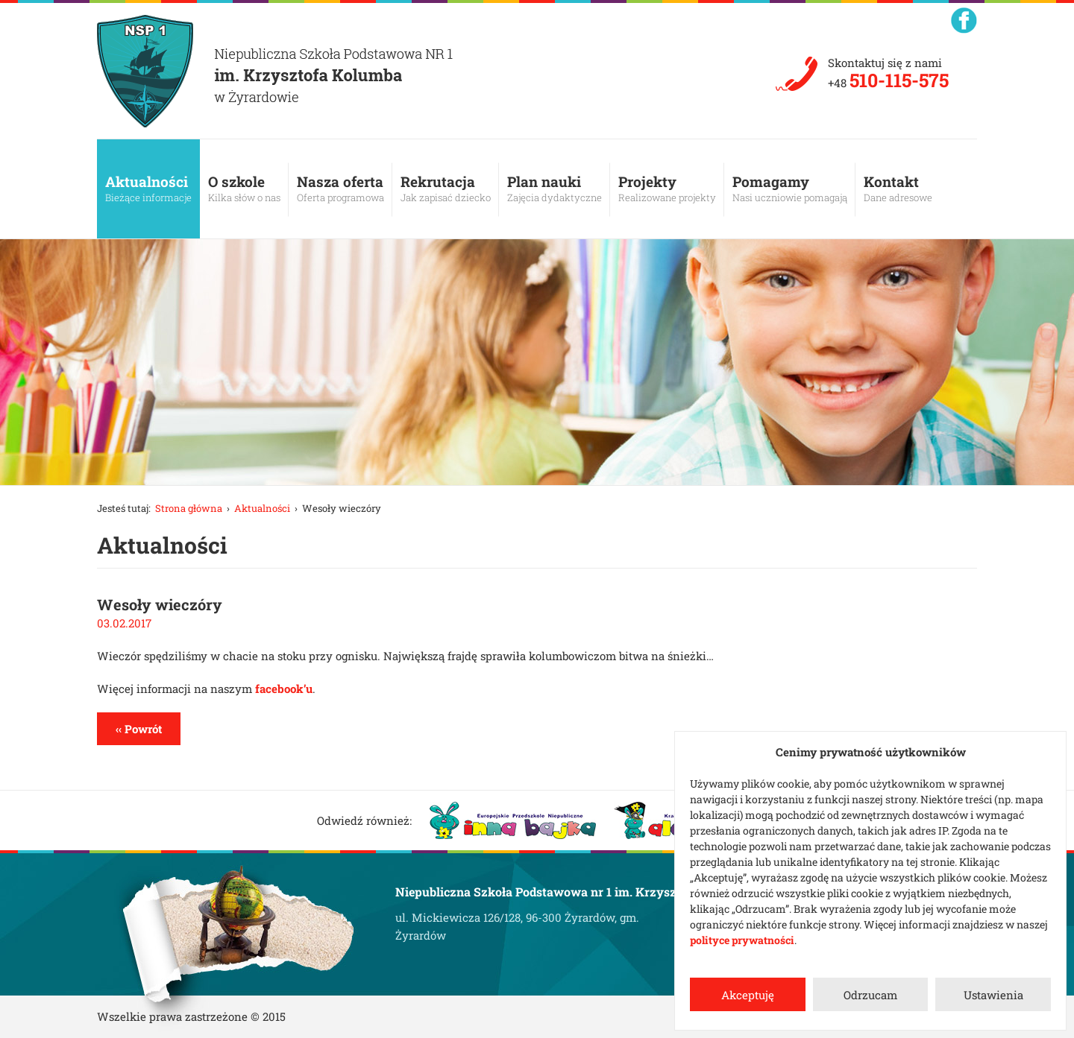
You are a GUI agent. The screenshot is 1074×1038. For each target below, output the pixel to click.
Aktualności (148, 188)
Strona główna (188, 508)
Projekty (667, 188)
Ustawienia (993, 994)
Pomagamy (789, 188)
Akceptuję (747, 994)
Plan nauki (554, 188)
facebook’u (284, 688)
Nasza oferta (340, 188)
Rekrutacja (446, 188)
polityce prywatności (742, 940)
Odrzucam (870, 994)
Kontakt (898, 188)
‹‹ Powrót (139, 728)
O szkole (244, 188)
